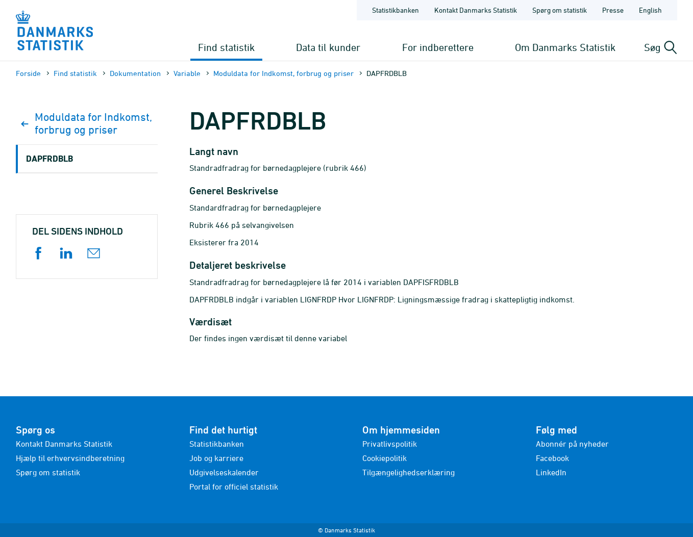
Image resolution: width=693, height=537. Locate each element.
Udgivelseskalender (224, 472)
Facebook (552, 458)
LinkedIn (551, 472)
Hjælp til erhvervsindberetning (70, 458)
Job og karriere (216, 458)
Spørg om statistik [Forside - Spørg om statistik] (559, 10)
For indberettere (438, 47)
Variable (187, 73)
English (650, 10)
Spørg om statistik (48, 472)
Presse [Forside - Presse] (613, 10)
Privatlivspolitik (389, 443)
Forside (28, 73)
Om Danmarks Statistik (565, 47)
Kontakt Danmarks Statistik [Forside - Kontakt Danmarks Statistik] (475, 10)
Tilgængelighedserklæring (408, 472)
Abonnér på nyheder (572, 443)
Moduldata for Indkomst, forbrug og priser (283, 73)
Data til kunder (328, 47)
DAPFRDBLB (49, 158)
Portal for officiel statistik (233, 486)
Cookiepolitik (384, 458)
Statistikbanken (395, 10)
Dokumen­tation (135, 73)
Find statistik (226, 47)
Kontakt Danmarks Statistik (64, 443)
